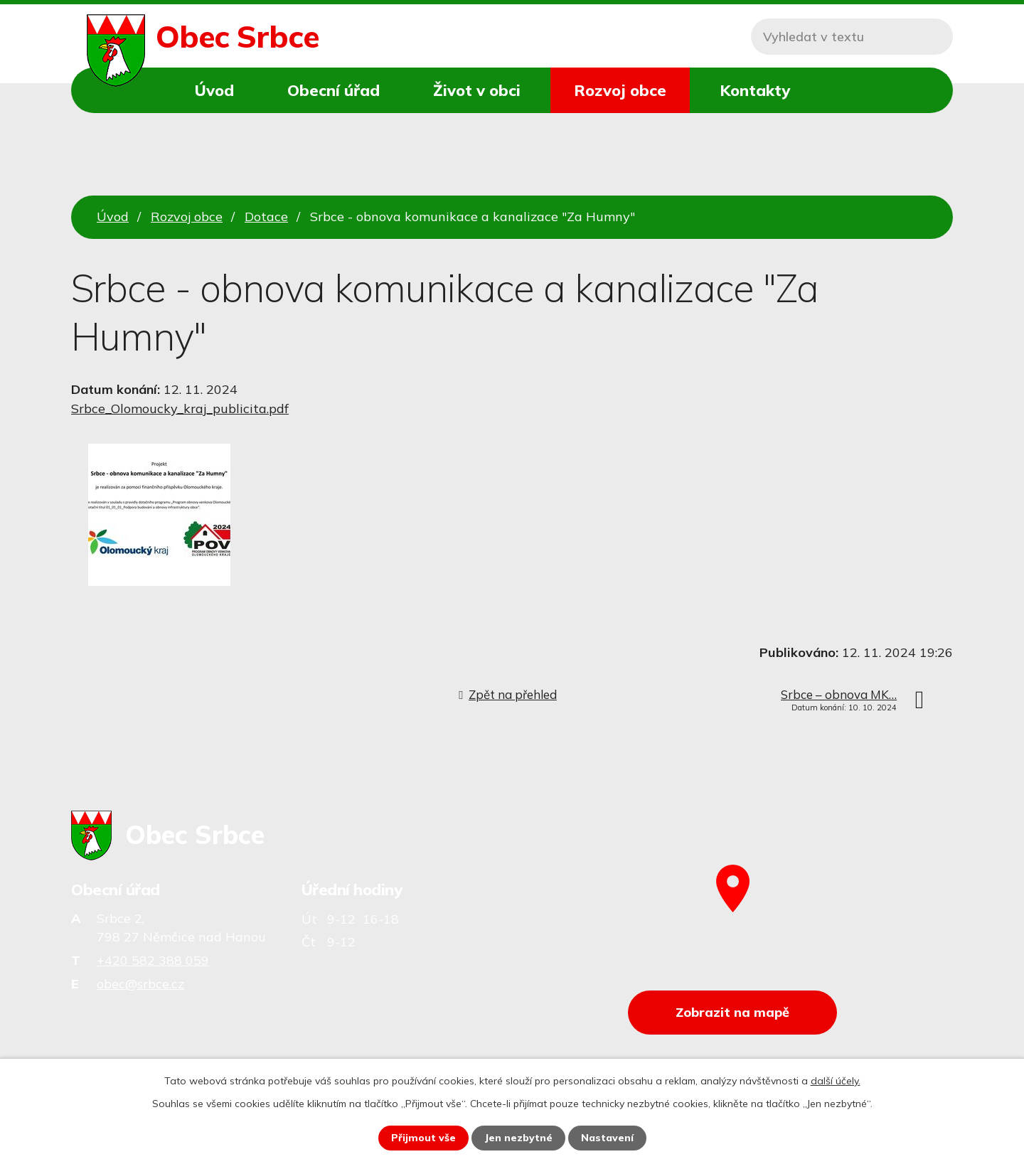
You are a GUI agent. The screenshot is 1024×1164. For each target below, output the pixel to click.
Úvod (214, 90)
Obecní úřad (333, 90)
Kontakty (755, 90)
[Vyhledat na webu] (852, 36)
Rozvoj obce (620, 90)
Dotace (266, 216)
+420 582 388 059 (153, 960)
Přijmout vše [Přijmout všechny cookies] (423, 1137)
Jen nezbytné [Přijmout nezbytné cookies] (518, 1137)
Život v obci (477, 90)
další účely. (835, 1080)
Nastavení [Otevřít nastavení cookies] (607, 1137)
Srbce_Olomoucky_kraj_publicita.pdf (180, 408)
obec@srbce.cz (140, 984)
